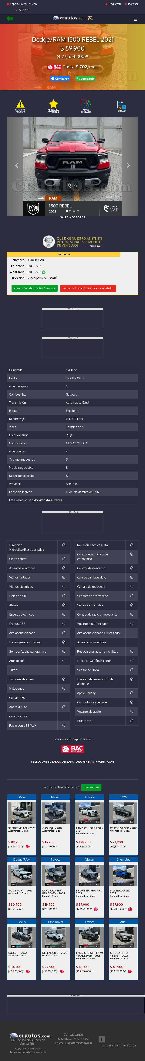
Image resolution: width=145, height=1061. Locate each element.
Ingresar (131, 3)
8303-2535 (34, 266)
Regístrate (114, 3)
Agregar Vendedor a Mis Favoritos (34, 288)
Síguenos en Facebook (119, 1045)
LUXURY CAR (91, 787)
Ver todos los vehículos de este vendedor (88, 288)
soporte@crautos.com (22, 3)
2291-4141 (22, 9)
